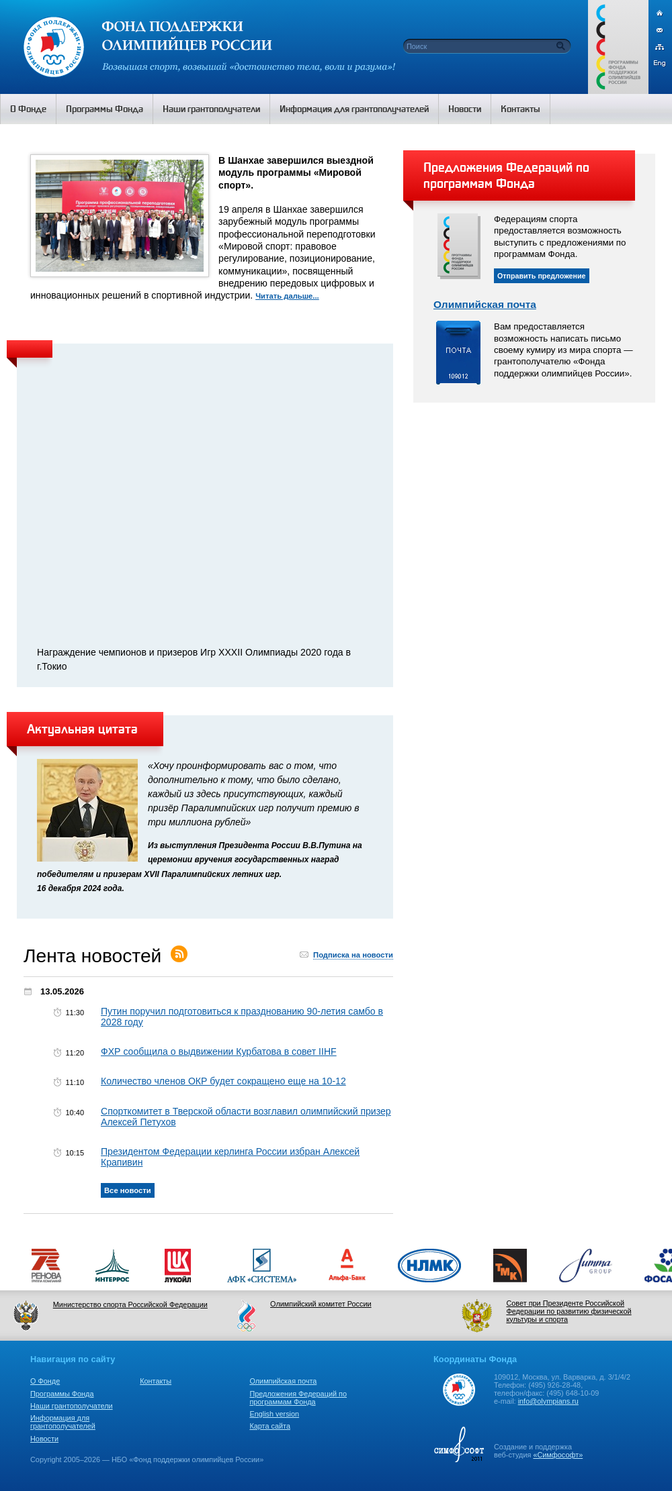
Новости (44, 1439)
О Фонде (45, 1381)
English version (274, 1414)
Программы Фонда (61, 1394)
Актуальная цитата (82, 729)
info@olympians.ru (548, 1401)
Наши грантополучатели (71, 1406)
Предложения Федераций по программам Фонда (298, 1398)
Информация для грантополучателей (62, 1422)
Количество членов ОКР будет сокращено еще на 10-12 (223, 1081)
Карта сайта (269, 1426)
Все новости (127, 1190)
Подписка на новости (353, 955)
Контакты (155, 1381)
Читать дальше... (287, 296)
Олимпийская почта (484, 304)
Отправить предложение (541, 276)
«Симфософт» (558, 1455)
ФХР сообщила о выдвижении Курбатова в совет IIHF (219, 1051)
